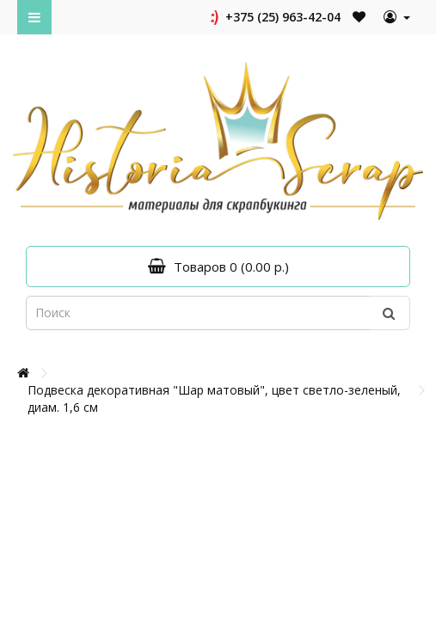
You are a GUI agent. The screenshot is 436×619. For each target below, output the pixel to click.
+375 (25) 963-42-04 (274, 17)
